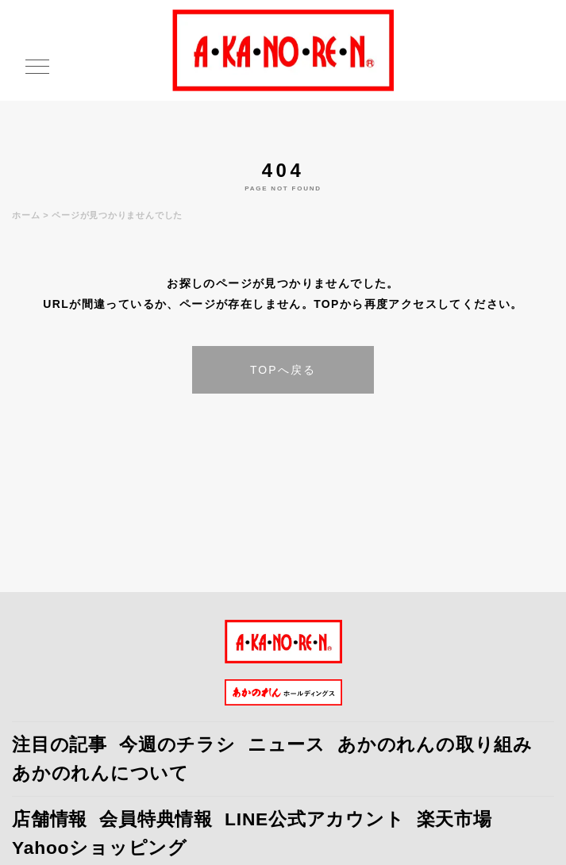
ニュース (286, 744)
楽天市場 (454, 819)
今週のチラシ (177, 744)
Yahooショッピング (99, 847)
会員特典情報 (156, 819)
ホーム (26, 215)
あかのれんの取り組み (435, 744)
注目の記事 (59, 744)
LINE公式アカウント (315, 819)
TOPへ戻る (283, 369)
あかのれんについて (100, 773)
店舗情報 (49, 819)
